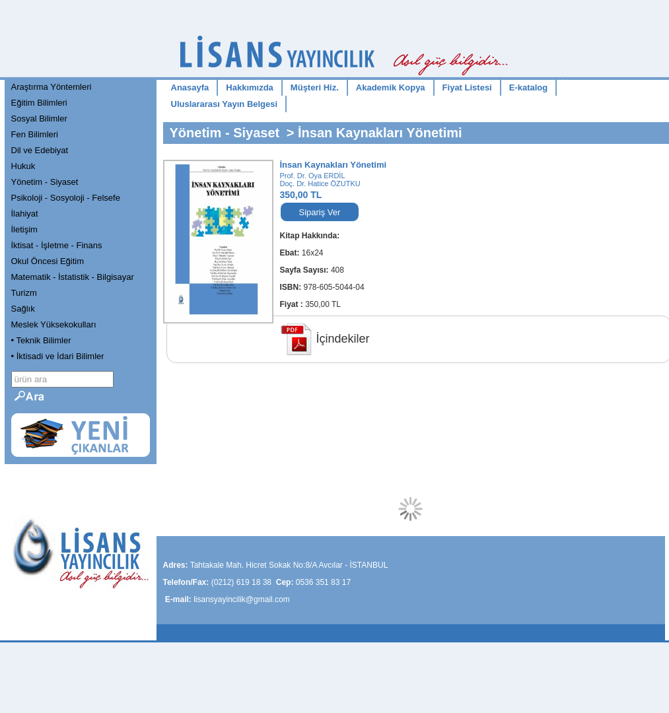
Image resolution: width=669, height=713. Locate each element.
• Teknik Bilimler (41, 340)
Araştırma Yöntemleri (51, 87)
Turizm (24, 293)
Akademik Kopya (390, 87)
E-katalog (528, 87)
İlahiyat (24, 214)
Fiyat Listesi (467, 87)
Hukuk (23, 166)
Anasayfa (190, 87)
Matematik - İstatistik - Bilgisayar (72, 277)
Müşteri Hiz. (315, 87)
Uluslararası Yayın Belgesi (224, 104)
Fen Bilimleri (35, 134)
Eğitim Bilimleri (39, 103)
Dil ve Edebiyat (40, 150)
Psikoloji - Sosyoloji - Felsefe (65, 198)
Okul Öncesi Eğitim (48, 261)
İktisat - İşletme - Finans (56, 245)
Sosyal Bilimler (39, 118)
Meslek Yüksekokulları (53, 324)
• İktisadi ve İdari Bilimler (57, 356)
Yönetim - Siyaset (45, 182)
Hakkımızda (249, 87)
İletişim (24, 229)
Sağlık (23, 309)
